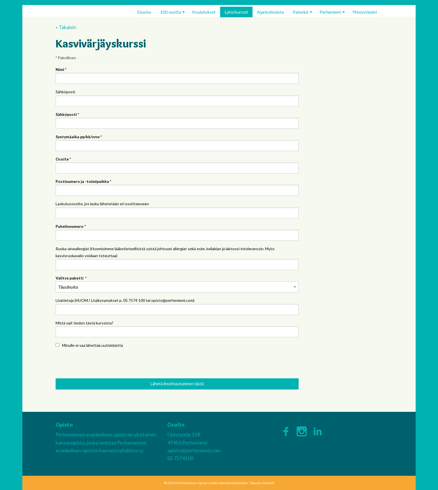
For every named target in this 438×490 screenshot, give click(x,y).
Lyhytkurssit (236, 12)
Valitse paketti (71, 278)
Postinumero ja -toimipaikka (83, 181)
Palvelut (300, 12)
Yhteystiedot (364, 12)
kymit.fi (268, 483)
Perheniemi (330, 12)
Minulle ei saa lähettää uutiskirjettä (92, 345)
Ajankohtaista (270, 12)
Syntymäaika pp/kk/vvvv (79, 136)
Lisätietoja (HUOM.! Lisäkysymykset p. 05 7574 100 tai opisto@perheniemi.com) (125, 300)
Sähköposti (65, 91)
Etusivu (144, 12)
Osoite (63, 159)
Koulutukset (204, 12)
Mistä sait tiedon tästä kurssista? (84, 323)
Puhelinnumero (71, 226)
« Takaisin (66, 27)
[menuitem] (144, 12)
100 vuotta (170, 12)
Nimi (61, 69)
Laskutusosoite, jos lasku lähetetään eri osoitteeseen (102, 203)
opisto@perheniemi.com (193, 450)
